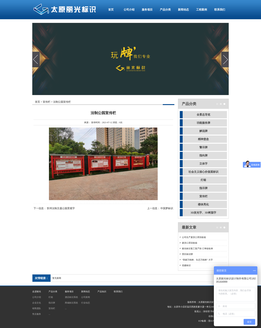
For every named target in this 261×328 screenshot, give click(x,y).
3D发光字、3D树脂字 (203, 212)
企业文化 (36, 303)
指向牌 (203, 155)
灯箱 (203, 180)
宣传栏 (46, 102)
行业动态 (85, 303)
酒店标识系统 (71, 297)
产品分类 (165, 9)
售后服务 (36, 314)
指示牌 (203, 188)
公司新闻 (85, 297)
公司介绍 (129, 9)
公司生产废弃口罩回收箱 (194, 237)
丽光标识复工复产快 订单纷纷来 (197, 248)
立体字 (203, 163)
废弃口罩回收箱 (189, 243)
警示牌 (203, 147)
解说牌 (203, 131)
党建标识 (186, 265)
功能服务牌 (203, 122)
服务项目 (147, 9)
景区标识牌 (187, 254)
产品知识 (102, 291)
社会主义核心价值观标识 (203, 171)
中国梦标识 (166, 208)
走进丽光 (36, 291)
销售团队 (36, 308)
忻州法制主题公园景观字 (61, 208)
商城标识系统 (71, 303)
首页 (111, 9)
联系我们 (219, 9)
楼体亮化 (203, 204)
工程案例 (201, 9)
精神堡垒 (203, 139)
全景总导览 (203, 114)
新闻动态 (183, 9)
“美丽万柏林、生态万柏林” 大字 (197, 260)
